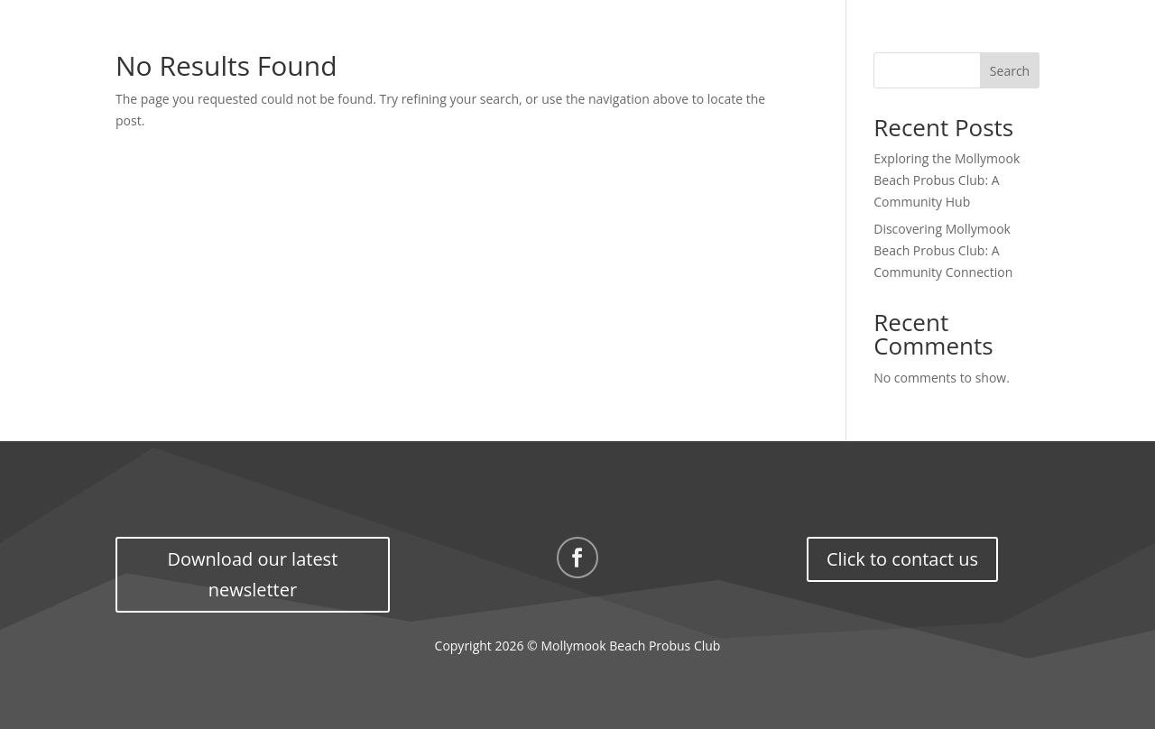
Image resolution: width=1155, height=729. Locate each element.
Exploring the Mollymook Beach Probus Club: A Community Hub (946, 180)
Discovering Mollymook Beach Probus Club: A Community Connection (942, 250)
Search (1010, 70)
